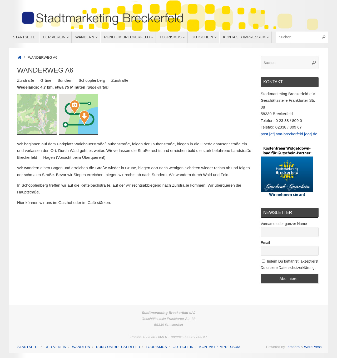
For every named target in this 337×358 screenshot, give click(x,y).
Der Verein (55, 347)
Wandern (81, 347)
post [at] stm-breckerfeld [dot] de (289, 134)
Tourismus (156, 347)
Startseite (28, 347)
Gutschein (183, 347)
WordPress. (313, 347)
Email (265, 243)
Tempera (293, 347)
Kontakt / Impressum (219, 347)
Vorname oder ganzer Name (284, 224)
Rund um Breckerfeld (118, 347)
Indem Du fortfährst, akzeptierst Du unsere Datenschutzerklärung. (289, 264)
